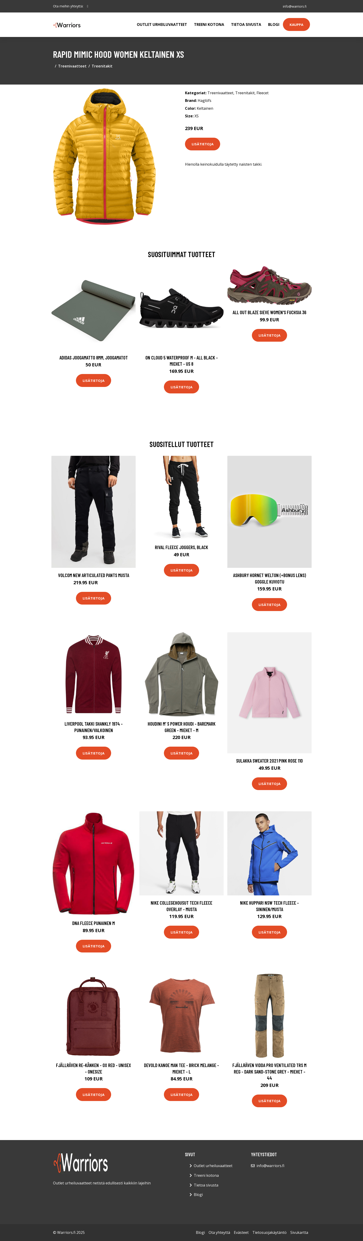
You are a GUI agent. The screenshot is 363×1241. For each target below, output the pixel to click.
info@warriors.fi (294, 6)
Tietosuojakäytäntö (269, 1232)
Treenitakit (102, 66)
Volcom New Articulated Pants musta (93, 575)
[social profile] (87, 6)
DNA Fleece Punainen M (93, 923)
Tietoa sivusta (246, 24)
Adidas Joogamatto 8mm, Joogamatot (93, 357)
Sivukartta (299, 1232)
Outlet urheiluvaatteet (162, 24)
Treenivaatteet (72, 66)
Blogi (273, 24)
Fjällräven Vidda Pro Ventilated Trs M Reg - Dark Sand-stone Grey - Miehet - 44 (269, 1071)
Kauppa (296, 24)
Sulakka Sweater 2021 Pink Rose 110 (269, 760)
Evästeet (241, 1232)
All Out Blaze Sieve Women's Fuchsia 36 (269, 312)
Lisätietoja (202, 144)
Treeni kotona (209, 24)
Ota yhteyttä (219, 1232)
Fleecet (263, 92)
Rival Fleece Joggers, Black (181, 547)
